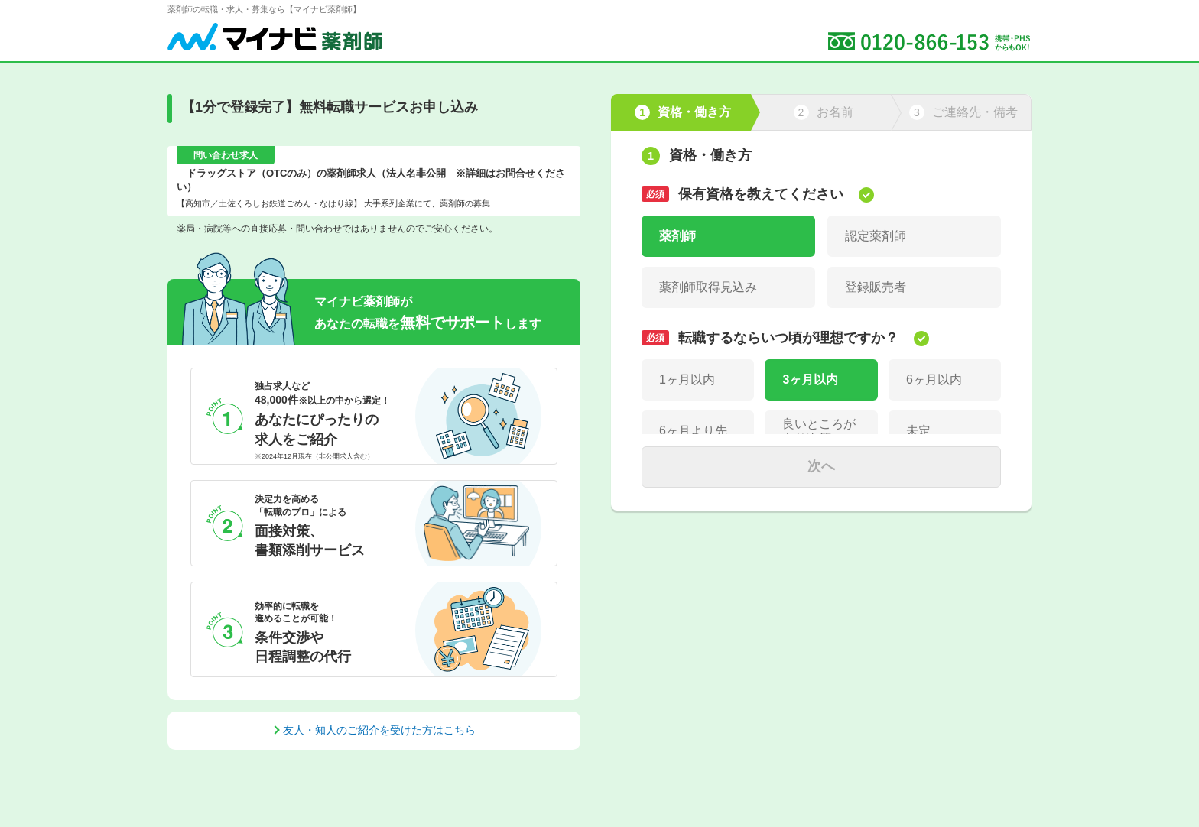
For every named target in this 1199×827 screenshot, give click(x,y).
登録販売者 (875, 287)
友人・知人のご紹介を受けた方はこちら (379, 730)
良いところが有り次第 (819, 431)
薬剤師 (677, 235)
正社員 (677, 523)
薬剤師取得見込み (708, 287)
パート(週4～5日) (892, 575)
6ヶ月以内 (934, 379)
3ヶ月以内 (810, 379)
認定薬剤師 (875, 235)
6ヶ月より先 (693, 430)
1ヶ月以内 (687, 379)
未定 (918, 430)
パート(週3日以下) (709, 575)
